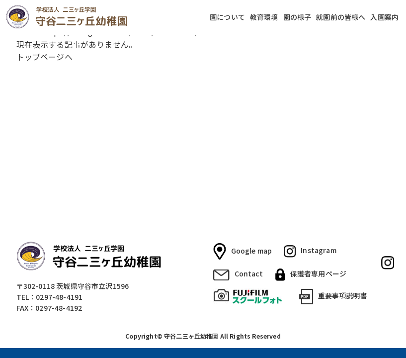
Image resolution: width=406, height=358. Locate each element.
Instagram (310, 251)
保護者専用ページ (310, 274)
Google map (242, 251)
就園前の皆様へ (340, 17)
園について (227, 17)
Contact (238, 274)
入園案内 (384, 17)
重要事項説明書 (333, 296)
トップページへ (44, 57)
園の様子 (297, 17)
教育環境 (264, 17)
